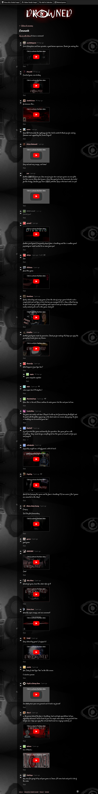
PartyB (28, 638)
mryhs (28, 387)
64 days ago (40, 43)
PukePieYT (29, 428)
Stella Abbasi (30, 581)
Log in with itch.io (25, 36)
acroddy (29, 667)
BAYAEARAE (30, 551)
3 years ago (34, 387)
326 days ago (38, 374)
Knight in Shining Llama (33, 683)
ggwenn (29, 539)
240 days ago (39, 101)
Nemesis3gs (30, 364)
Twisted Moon (30, 411)
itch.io (21, 792)
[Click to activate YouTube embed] (36, 56)
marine (28, 129)
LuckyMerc (29, 332)
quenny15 (29, 223)
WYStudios (29, 267)
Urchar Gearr (30, 609)
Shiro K (29, 713)
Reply (24, 66)
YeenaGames (30, 296)
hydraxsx (29, 746)
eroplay (32, 374)
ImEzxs (29, 255)
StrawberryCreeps (31, 399)
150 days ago (36, 72)
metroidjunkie (30, 445)
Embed (47, 792)
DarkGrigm (30, 775)
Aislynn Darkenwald (32, 144)
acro (28, 173)
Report (42, 792)
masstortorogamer (31, 43)
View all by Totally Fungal (31, 792)
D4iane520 (29, 72)
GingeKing (29, 474)
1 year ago (34, 129)
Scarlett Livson (31, 101)
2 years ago (35, 255)
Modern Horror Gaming (33, 506)
